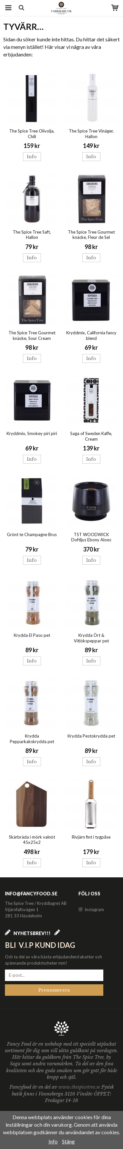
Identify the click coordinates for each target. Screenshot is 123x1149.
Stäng (68, 1141)
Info (32, 156)
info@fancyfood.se (31, 893)
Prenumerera (54, 990)
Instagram (91, 909)
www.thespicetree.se (79, 1087)
